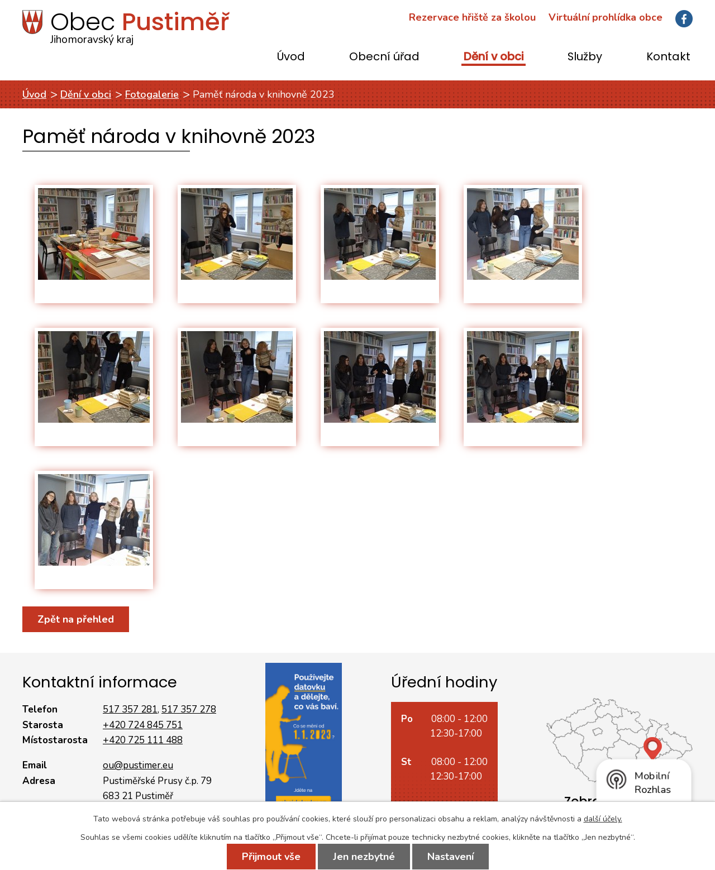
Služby (585, 57)
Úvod (291, 57)
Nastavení (450, 856)
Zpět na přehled (75, 619)
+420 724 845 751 (143, 725)
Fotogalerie (152, 94)
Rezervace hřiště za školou (472, 17)
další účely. (603, 819)
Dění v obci (493, 57)
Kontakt (668, 57)
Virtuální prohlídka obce (605, 17)
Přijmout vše (271, 856)
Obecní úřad (384, 57)
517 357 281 (130, 709)
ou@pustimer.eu (138, 765)
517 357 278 (188, 709)
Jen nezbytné (364, 856)
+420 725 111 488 (143, 740)
